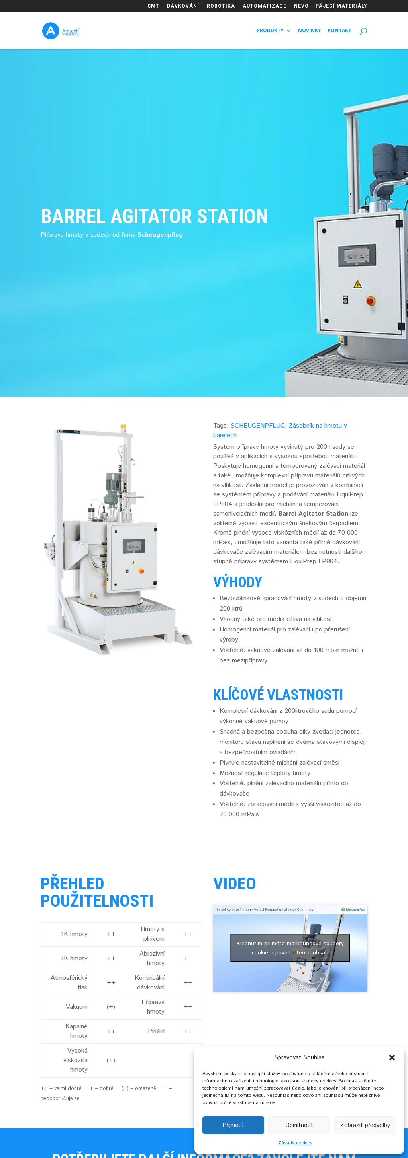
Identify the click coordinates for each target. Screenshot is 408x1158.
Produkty (270, 31)
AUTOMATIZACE (264, 6)
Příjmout (233, 1125)
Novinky (309, 31)
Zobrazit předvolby (365, 1125)
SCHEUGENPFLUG (258, 425)
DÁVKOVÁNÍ (183, 6)
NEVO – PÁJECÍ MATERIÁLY (330, 6)
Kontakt (339, 31)
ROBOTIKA (221, 6)
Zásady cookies (295, 1143)
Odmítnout (299, 1125)
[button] (392, 1058)
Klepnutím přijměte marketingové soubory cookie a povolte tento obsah (290, 948)
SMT (153, 6)
